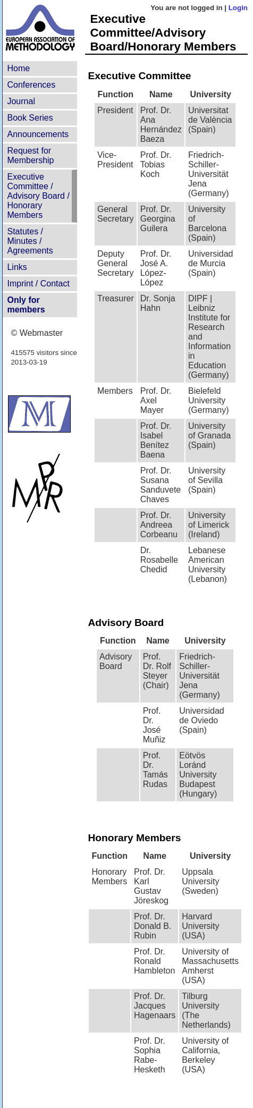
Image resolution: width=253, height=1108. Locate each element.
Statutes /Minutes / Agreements (30, 241)
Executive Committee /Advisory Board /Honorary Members (38, 195)
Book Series (30, 117)
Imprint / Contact (38, 283)
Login (238, 8)
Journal (21, 101)
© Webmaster (37, 332)
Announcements (38, 134)
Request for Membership (30, 155)
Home (18, 68)
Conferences (31, 84)
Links (17, 267)
